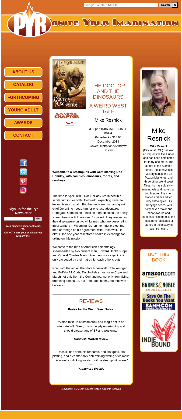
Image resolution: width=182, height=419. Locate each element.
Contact (23, 135)
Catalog (23, 84)
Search (165, 5)
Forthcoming (23, 97)
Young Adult (23, 110)
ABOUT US (23, 72)
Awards (23, 122)
